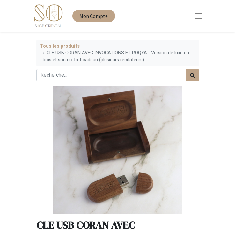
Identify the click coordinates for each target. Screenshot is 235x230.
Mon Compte (93, 16)
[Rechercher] (192, 75)
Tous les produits (60, 46)
